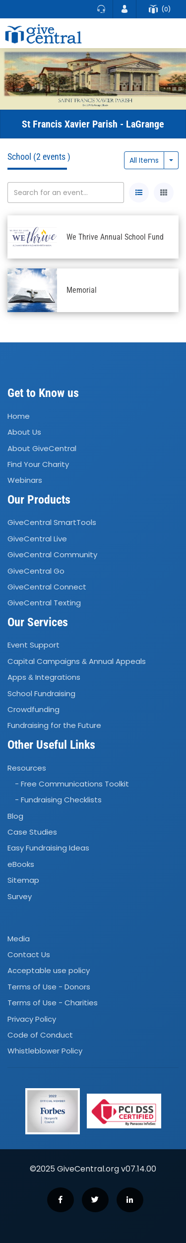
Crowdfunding (33, 709)
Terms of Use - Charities (52, 1002)
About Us (24, 432)
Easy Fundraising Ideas (48, 848)
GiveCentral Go (35, 571)
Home (18, 416)
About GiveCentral (41, 448)
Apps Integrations (43, 677)
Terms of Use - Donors (48, 986)
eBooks (20, 864)
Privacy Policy (31, 1019)
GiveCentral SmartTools (51, 523)
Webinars (24, 480)
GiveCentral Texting (44, 603)
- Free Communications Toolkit (72, 784)
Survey (19, 896)
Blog (15, 816)
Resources (26, 768)
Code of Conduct (40, 1035)
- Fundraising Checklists (58, 799)
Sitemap (23, 880)
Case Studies (32, 832)
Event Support (33, 645)
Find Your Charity (38, 464)
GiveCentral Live (37, 538)
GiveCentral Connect (46, 587)
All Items (144, 160)
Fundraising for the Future (54, 725)
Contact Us (28, 954)
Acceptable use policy (48, 971)
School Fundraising (41, 693)
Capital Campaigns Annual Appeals (76, 661)
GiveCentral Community (52, 554)
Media (18, 938)
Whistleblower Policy (44, 1051)
